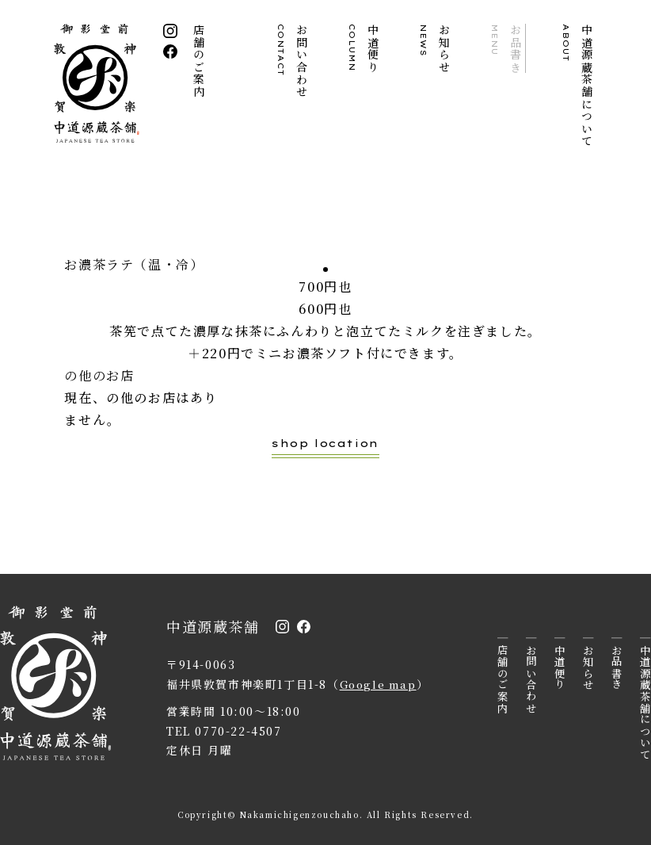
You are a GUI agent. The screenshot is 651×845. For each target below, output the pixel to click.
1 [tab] (325, 269)
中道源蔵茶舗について (578, 85)
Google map (380, 684)
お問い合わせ (293, 61)
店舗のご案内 (200, 61)
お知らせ (435, 48)
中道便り (364, 48)
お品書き (506, 48)
